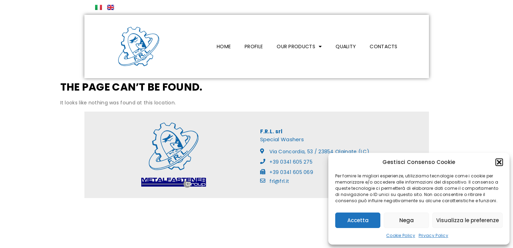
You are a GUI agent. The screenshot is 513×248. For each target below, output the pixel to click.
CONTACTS (383, 46)
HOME (224, 46)
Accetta (358, 220)
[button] (499, 162)
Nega (406, 220)
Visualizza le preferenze (467, 220)
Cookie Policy (400, 235)
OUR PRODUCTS (299, 46)
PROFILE (254, 46)
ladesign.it (283, 205)
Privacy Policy (433, 235)
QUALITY (346, 46)
